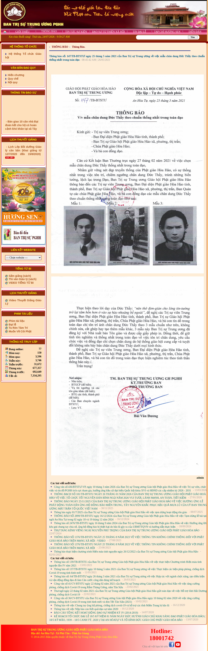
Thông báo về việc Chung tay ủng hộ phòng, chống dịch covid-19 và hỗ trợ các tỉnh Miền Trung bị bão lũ (111, 605)
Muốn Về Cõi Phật (19, 331)
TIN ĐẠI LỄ (139, 31)
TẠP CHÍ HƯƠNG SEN (167, 31)
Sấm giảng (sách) (19, 275)
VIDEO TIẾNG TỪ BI (21, 282)
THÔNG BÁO (49, 31)
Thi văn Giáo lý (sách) (22, 279)
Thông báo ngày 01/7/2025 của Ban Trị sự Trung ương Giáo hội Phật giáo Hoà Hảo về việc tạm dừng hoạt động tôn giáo (120, 512)
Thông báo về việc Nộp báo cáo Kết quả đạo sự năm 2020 (86, 609)
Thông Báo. (78, 46)
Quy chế (12, 78)
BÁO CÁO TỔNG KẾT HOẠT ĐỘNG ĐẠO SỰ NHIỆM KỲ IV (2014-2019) (96, 612)
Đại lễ (12, 324)
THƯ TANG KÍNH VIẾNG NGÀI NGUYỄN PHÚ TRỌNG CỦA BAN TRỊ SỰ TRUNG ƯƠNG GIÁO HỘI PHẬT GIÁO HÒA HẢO (126, 530)
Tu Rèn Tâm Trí (18, 327)
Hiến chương (15, 75)
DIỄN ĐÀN (195, 31)
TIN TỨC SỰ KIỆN (76, 31)
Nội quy (12, 82)
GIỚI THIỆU (22, 31)
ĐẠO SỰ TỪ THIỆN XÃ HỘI (108, 31)
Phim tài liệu (16, 320)
